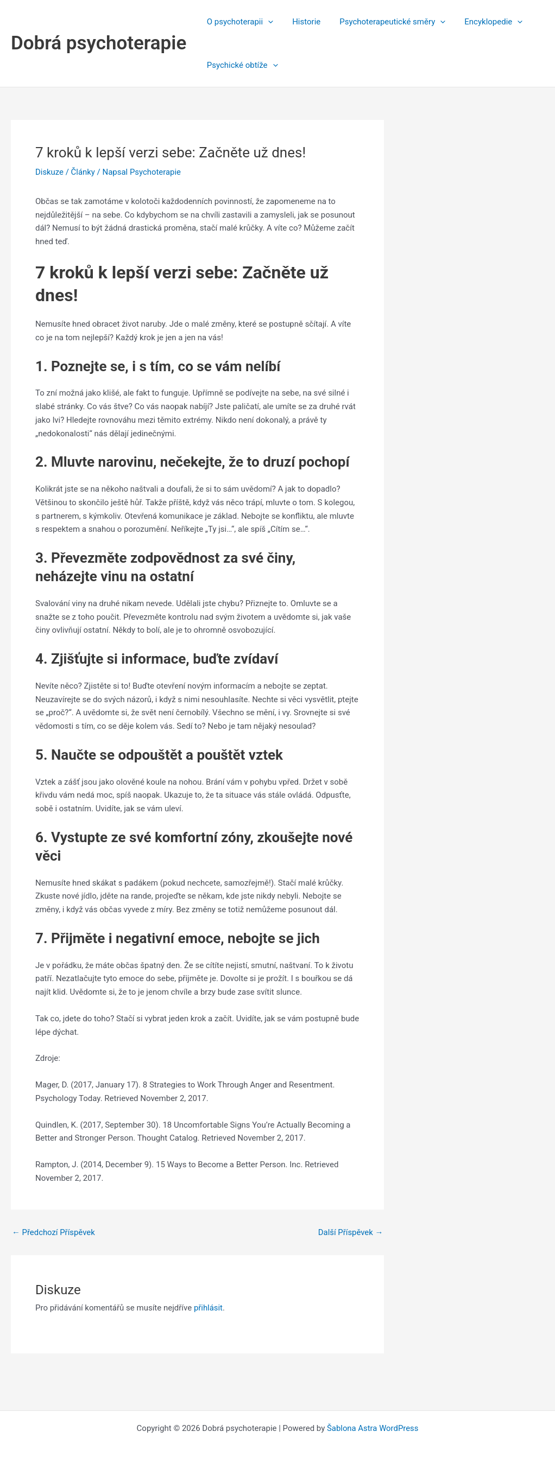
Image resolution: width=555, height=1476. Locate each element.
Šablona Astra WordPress (372, 1428)
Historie (302, 22)
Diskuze (49, 172)
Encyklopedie (484, 21)
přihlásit (208, 1308)
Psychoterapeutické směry (386, 21)
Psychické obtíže (240, 65)
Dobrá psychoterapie (98, 43)
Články (83, 172)
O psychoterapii (238, 21)
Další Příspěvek (350, 1233)
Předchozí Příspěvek (54, 1233)
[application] (267, 21)
